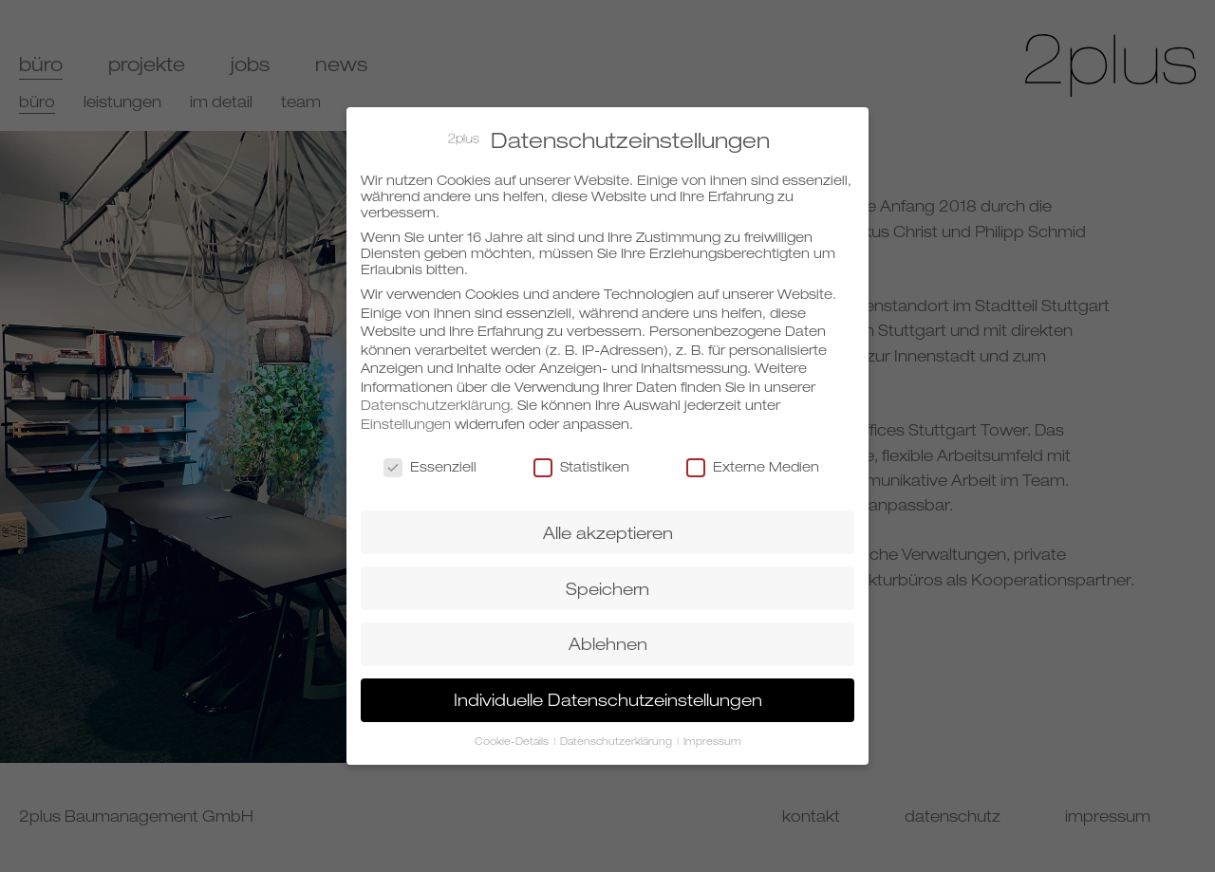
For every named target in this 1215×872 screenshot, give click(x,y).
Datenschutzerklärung (435, 398)
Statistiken (581, 460)
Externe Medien (752, 460)
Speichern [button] (607, 581)
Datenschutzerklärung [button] (617, 734)
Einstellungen (406, 417)
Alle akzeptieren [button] (608, 525)
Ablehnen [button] (608, 637)
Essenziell (430, 460)
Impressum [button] (712, 734)
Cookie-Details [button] (513, 734)
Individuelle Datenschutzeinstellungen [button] (608, 693)
